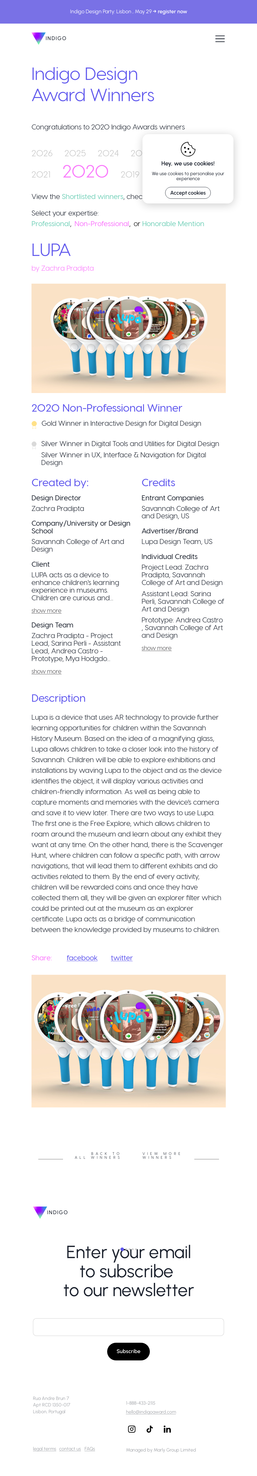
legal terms (44, 1449)
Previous (27, 1109)
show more (46, 610)
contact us (70, 1449)
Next (230, 1109)
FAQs (89, 1449)
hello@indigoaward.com (151, 1412)
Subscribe (128, 1351)
